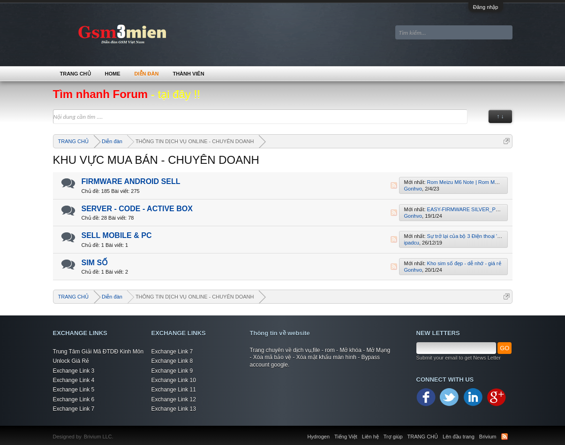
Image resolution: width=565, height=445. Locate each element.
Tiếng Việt (345, 436)
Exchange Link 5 (74, 389)
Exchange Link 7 (74, 409)
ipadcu (411, 243)
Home (113, 74)
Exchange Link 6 (74, 399)
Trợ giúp (393, 436)
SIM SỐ (95, 263)
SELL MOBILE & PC (117, 235)
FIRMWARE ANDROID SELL (131, 181)
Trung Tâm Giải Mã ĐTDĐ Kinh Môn (98, 351)
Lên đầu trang (459, 436)
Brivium (488, 436)
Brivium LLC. (98, 436)
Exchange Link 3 (74, 371)
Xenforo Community (118, 431)
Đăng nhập (485, 7)
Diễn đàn (147, 74)
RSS (394, 185)
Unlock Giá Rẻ (71, 361)
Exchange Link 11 (173, 389)
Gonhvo (413, 189)
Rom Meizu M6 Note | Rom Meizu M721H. (475, 182)
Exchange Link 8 (172, 361)
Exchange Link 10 (173, 380)
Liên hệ (370, 436)
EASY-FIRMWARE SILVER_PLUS (466, 209)
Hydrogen (318, 436)
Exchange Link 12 (173, 399)
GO (504, 348)
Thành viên (188, 74)
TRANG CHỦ (75, 74)
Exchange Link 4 (74, 380)
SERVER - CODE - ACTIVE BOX (137, 209)
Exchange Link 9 (172, 371)
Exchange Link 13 (173, 409)
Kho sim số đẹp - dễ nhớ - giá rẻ (464, 263)
